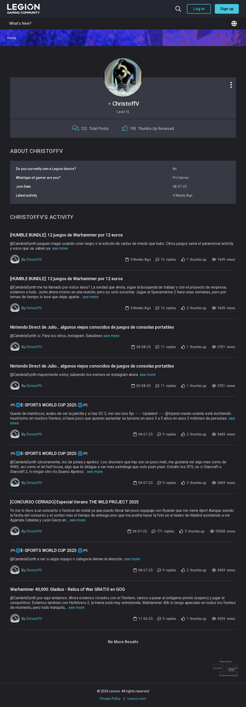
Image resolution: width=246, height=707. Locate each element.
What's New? (20, 23)
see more (60, 248)
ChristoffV (34, 259)
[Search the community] (178, 9)
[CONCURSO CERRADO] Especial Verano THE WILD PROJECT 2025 (74, 501)
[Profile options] (231, 84)
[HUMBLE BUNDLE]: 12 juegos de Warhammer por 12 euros (66, 234)
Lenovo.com (137, 699)
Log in (198, 8)
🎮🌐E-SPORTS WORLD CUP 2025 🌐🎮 (49, 404)
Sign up (227, 8)
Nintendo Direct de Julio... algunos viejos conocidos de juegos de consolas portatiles (92, 327)
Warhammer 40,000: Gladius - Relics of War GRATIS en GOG (67, 589)
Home (11, 38)
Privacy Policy (110, 699)
